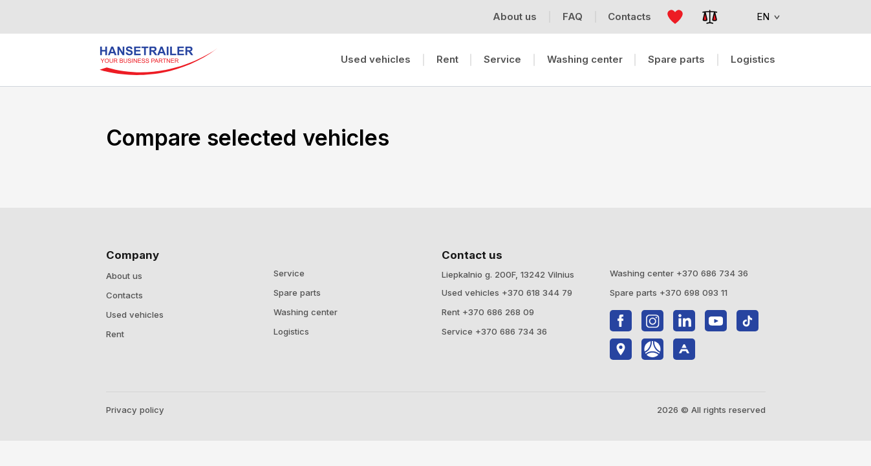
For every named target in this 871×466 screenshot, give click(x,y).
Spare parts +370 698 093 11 (668, 292)
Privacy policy (135, 410)
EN (759, 16)
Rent (447, 59)
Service (502, 59)
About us (124, 276)
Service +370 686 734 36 (494, 331)
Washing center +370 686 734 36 (679, 273)
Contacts (124, 295)
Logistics (753, 59)
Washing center (585, 59)
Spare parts (676, 59)
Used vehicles (376, 59)
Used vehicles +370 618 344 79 (507, 292)
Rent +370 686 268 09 (488, 312)
